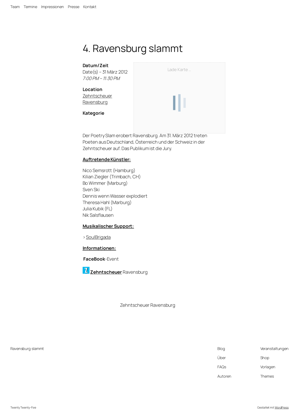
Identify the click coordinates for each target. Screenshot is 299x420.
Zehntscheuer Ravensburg (97, 99)
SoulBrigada (98, 237)
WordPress (282, 407)
